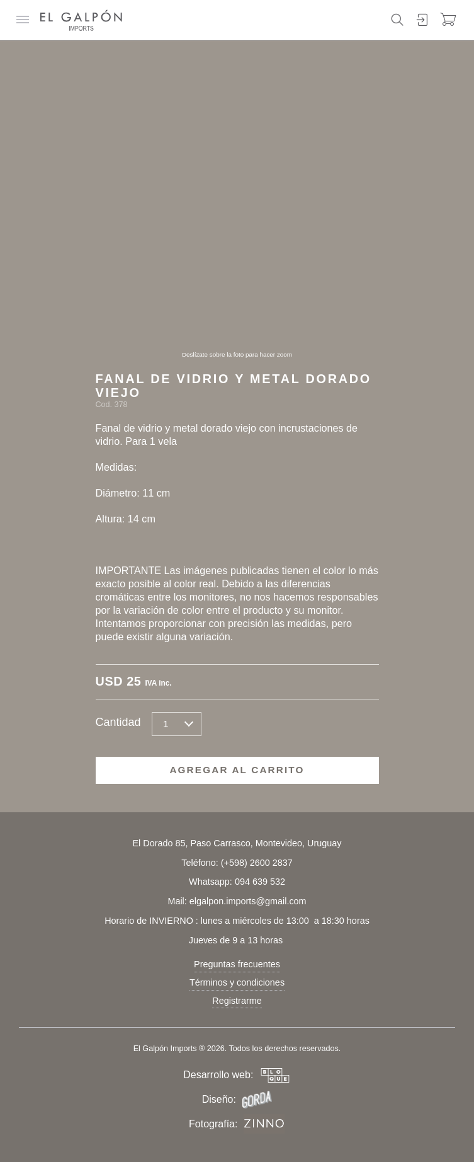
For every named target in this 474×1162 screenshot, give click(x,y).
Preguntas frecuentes (237, 964)
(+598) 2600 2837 (257, 863)
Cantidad (118, 722)
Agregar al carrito (236, 769)
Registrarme (236, 1001)
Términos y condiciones (237, 982)
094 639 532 (260, 882)
